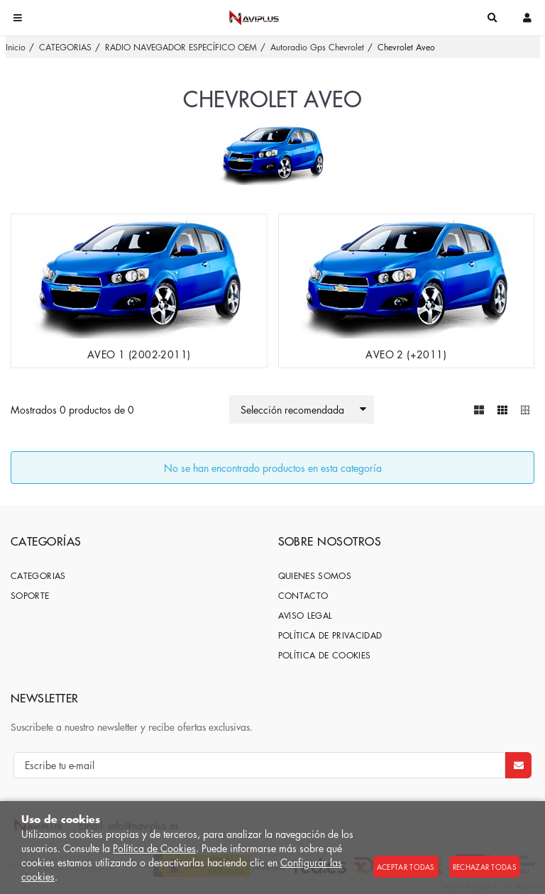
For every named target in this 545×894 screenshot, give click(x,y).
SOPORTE (30, 596)
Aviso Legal (305, 615)
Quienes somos (315, 576)
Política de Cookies (154, 848)
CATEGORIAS (38, 576)
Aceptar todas (406, 866)
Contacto (303, 596)
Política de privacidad (330, 635)
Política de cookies (324, 655)
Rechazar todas (485, 866)
